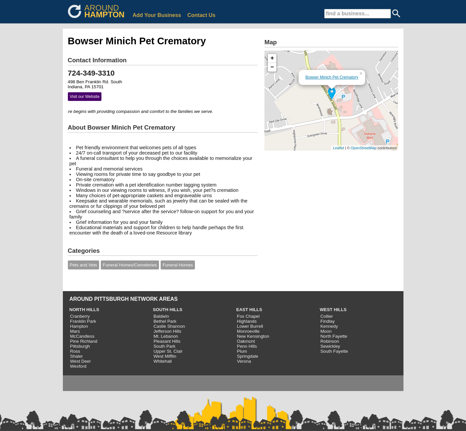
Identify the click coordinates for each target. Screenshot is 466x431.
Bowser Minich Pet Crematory (331, 77)
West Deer (80, 361)
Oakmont (246, 341)
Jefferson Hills (167, 331)
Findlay (327, 321)
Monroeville (248, 331)
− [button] (272, 67)
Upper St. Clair (167, 351)
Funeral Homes (178, 264)
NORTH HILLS (84, 309)
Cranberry (80, 316)
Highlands (246, 321)
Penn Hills (247, 346)
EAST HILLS (249, 309)
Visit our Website (85, 96)
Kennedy (329, 326)
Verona (244, 361)
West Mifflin (164, 356)
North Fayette (333, 336)
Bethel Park (164, 321)
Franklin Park (83, 321)
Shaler (76, 356)
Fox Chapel (248, 316)
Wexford (78, 366)
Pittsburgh (80, 346)
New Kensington (253, 336)
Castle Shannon (169, 326)
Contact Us (201, 15)
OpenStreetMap (364, 148)
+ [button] (272, 58)
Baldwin (161, 316)
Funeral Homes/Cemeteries (130, 264)
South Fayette (334, 351)
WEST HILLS (333, 309)
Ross (75, 351)
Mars (75, 331)
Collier (326, 316)
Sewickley (330, 346)
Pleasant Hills (166, 341)
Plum (242, 351)
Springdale (247, 356)
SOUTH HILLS (167, 309)
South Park (164, 346)
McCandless (82, 336)
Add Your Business (156, 15)
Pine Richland (83, 341)
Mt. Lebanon (165, 336)
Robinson (329, 341)
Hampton (79, 326)
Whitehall (162, 361)
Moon (325, 331)
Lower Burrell (250, 326)
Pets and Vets (83, 264)
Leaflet (338, 148)
